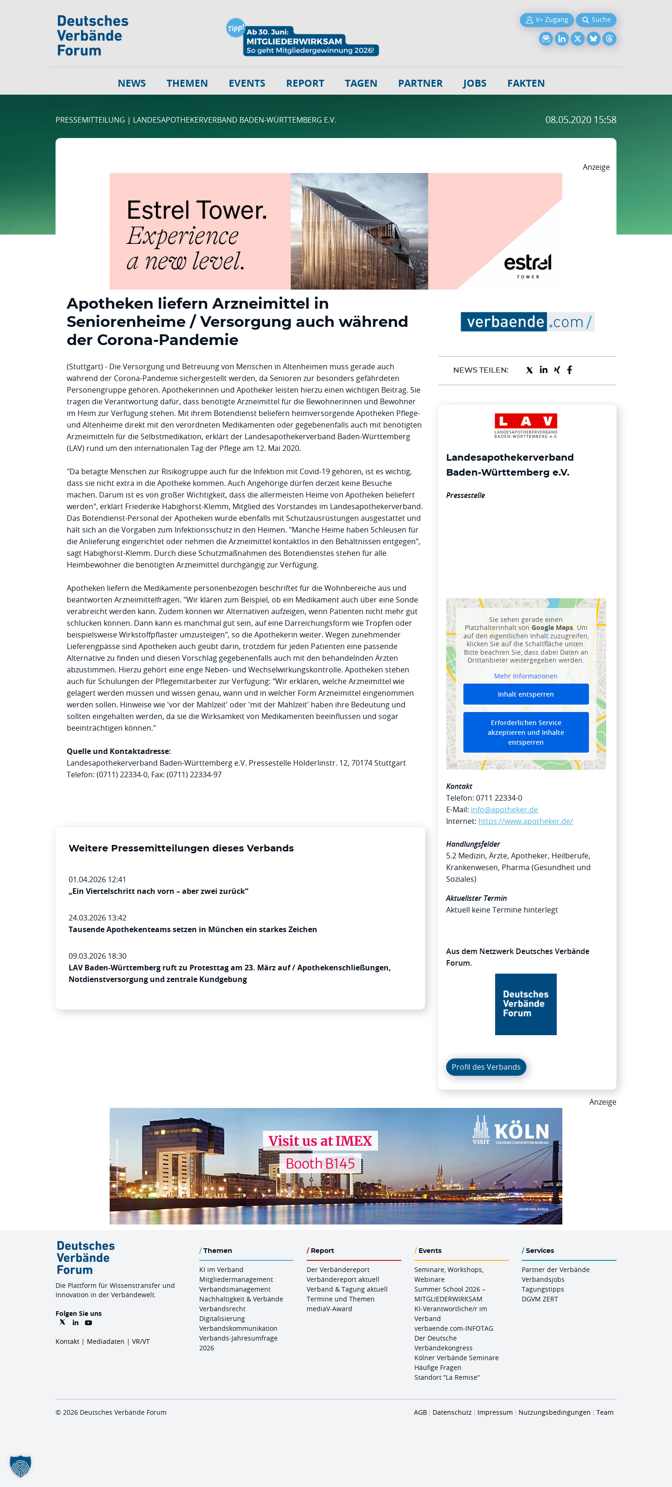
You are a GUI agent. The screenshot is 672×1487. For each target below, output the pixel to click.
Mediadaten (106, 1341)
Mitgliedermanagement (236, 1279)
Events (247, 83)
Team (605, 1412)
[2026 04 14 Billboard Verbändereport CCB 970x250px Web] (336, 1113)
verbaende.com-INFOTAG (453, 1328)
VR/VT (141, 1341)
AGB (420, 1412)
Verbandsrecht (222, 1308)
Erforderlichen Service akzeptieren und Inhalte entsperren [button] (526, 732)
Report (305, 83)
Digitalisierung (222, 1318)
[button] (20, 1466)
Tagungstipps (543, 1289)
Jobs (475, 83)
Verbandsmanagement (235, 1289)
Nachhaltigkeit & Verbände (241, 1298)
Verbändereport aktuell (343, 1279)
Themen (187, 83)
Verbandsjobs (543, 1279)
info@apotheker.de (504, 809)
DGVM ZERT (540, 1298)
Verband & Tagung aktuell (347, 1289)
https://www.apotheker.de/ (525, 821)
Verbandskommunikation (238, 1328)
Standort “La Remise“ (447, 1377)
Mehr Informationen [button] (526, 675)
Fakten (526, 83)
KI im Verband (221, 1269)
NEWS (132, 83)
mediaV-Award (329, 1308)
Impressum (495, 1412)
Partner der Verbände (556, 1269)
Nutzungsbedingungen (554, 1412)
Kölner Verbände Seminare (456, 1357)
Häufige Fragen (438, 1367)
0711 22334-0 (499, 798)
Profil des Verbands (486, 1067)
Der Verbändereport (338, 1269)
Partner (420, 83)
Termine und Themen (341, 1298)
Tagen (361, 83)
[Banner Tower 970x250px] (336, 178)
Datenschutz (452, 1412)
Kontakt (67, 1341)
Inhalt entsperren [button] (526, 694)
